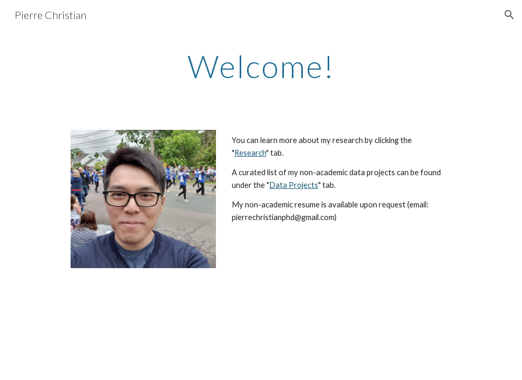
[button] (509, 14)
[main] (261, 66)
